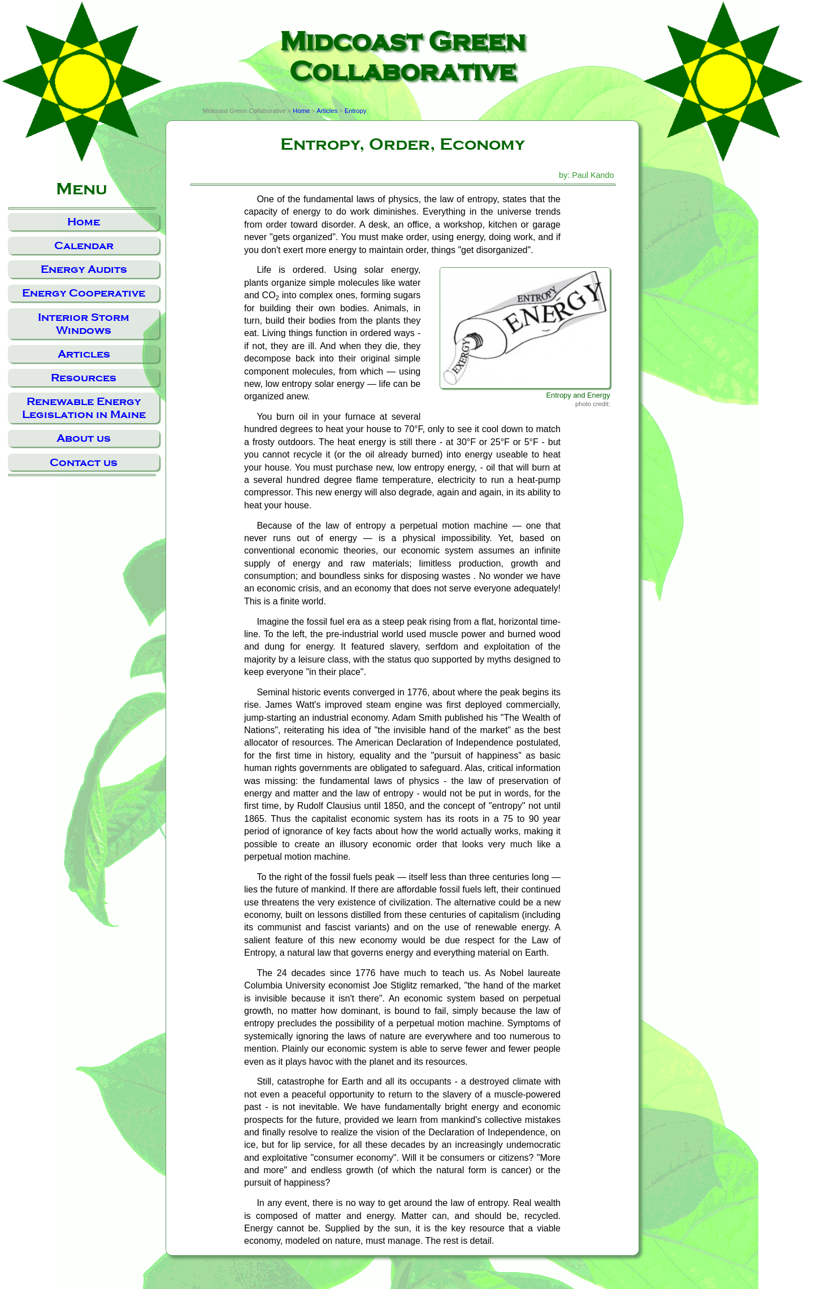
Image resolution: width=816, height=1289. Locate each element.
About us (84, 438)
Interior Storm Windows (83, 323)
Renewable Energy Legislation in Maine (84, 407)
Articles (84, 354)
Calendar (84, 245)
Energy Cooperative (83, 293)
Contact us (84, 462)
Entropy (356, 110)
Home (83, 222)
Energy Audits (84, 269)
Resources (83, 378)
